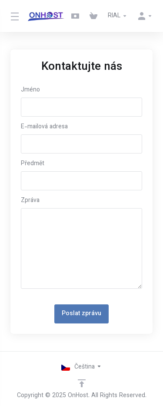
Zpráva (30, 201)
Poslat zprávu (81, 314)
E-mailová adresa (44, 127)
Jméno (30, 90)
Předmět (32, 164)
